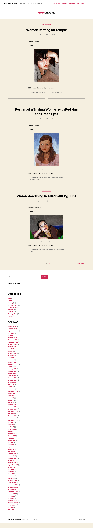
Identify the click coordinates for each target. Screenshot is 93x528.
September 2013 (13, 416)
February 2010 (12, 485)
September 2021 (13, 347)
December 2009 (13, 489)
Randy (42, 35)
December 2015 (13, 382)
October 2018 (12, 360)
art (33, 92)
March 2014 (11, 407)
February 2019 (12, 358)
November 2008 (13, 507)
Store (82, 3)
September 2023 (13, 336)
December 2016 (13, 376)
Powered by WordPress (33, 524)
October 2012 (12, 423)
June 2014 (11, 400)
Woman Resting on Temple (46, 29)
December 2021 (13, 342)
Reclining (56, 254)
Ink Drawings (12, 312)
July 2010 (11, 474)
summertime (33, 179)
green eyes (45, 178)
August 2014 (12, 398)
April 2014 (11, 405)
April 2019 (11, 356)
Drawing (10, 307)
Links (78, 3)
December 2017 (13, 369)
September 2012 (13, 425)
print (52, 92)
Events (10, 321)
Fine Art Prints (46, 24)
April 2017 (11, 371)
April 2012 (11, 431)
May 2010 (11, 478)
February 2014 (12, 409)
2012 (31, 92)
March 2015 (11, 394)
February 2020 (12, 349)
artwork (36, 92)
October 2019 (12, 351)
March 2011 (11, 456)
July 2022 (11, 338)
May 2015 (11, 389)
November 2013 (13, 414)
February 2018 (12, 367)
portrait (49, 92)
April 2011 (11, 454)
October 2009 (12, 494)
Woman (61, 92)
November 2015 (13, 385)
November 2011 (13, 438)
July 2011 (11, 447)
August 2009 (12, 498)
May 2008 (11, 514)
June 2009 (11, 503)
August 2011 (12, 445)
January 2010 (12, 487)
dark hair (44, 92)
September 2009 (13, 496)
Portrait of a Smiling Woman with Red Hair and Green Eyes (47, 112)
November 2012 (13, 420)
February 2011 (12, 458)
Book (9, 303)
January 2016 (12, 380)
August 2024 (12, 331)
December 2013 (13, 411)
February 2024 (12, 333)
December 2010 (13, 463)
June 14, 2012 (51, 119)
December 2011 (13, 436)
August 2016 (12, 378)
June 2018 (11, 362)
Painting (10, 314)
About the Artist (56, 3)
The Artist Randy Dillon (10, 3)
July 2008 (11, 512)
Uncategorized (12, 318)
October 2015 (12, 387)
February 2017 (12, 373)
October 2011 (12, 440)
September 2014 (13, 396)
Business (11, 305)
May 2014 (11, 403)
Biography (64, 3)
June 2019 (11, 353)
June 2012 (11, 429)
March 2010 (11, 483)
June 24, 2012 (51, 35)
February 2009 (12, 505)
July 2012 (11, 427)
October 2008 (12, 510)
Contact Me (72, 3)
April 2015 (11, 391)
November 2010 (13, 465)
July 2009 (11, 501)
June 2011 (11, 449)
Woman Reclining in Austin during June (46, 198)
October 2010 (12, 467)
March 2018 (11, 365)
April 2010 (11, 481)
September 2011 (13, 443)
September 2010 (13, 469)
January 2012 (12, 434)
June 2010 (11, 476)
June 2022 (11, 340)
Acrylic (11, 316)
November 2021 (13, 344)
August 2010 (12, 472)
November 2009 (13, 492)
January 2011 (12, 461)
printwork (56, 92)
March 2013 (11, 418)
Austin (40, 92)
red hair (62, 178)
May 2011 (11, 452)
